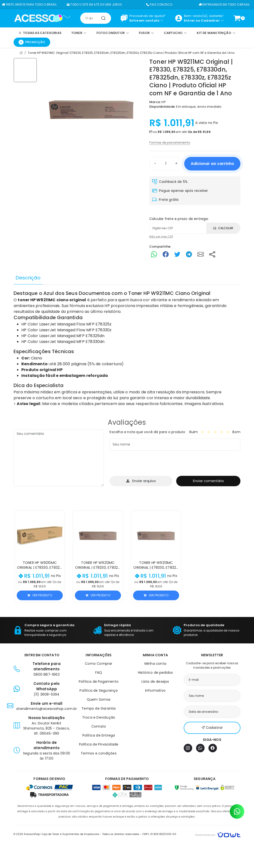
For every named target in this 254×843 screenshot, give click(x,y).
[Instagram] (188, 748)
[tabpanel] (127, 348)
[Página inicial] (42, 18)
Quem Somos (99, 699)
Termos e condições (99, 753)
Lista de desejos (155, 681)
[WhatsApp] (200, 748)
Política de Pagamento (99, 681)
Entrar (189, 20)
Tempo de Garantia (98, 708)
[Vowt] (217, 834)
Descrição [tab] (28, 277)
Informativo (155, 690)
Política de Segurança (98, 690)
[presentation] (146, 463)
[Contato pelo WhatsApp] (237, 811)
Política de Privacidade (99, 744)
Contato (98, 726)
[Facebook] (212, 748)
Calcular (223, 228)
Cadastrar (210, 20)
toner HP (27, 300)
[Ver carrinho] (237, 18)
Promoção (31, 42)
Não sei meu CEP (161, 236)
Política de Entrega (98, 735)
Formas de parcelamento (169, 142)
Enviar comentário (208, 480)
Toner (135, 293)
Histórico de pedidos (155, 672)
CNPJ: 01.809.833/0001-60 (159, 834)
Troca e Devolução (98, 717)
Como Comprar (98, 663)
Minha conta (155, 663)
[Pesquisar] (103, 18)
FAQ (98, 672)
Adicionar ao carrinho (212, 163)
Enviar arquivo (141, 480)
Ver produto (39, 595)
